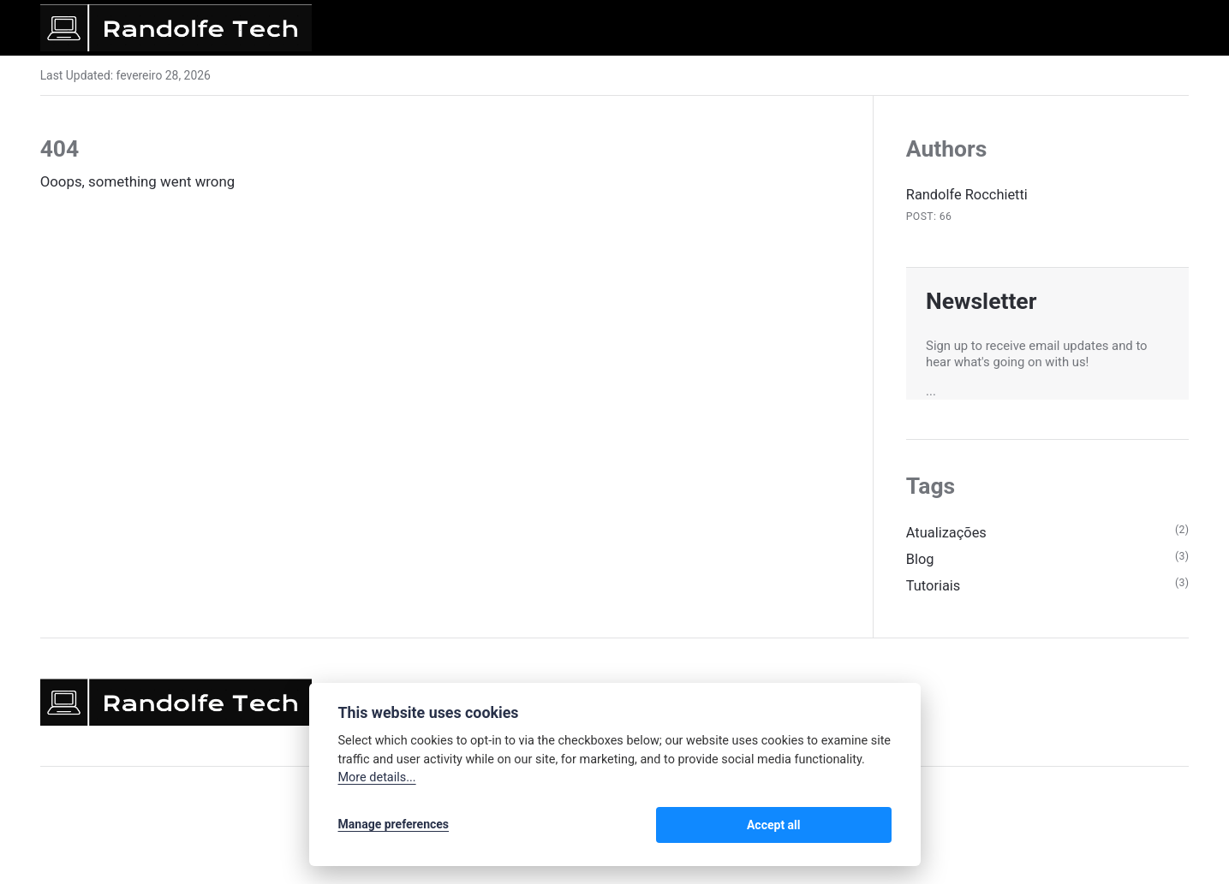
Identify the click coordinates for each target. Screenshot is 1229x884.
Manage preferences (394, 826)
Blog (920, 561)
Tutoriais (934, 587)
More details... (377, 780)
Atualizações (947, 534)
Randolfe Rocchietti (968, 194)
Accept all (847, 826)
